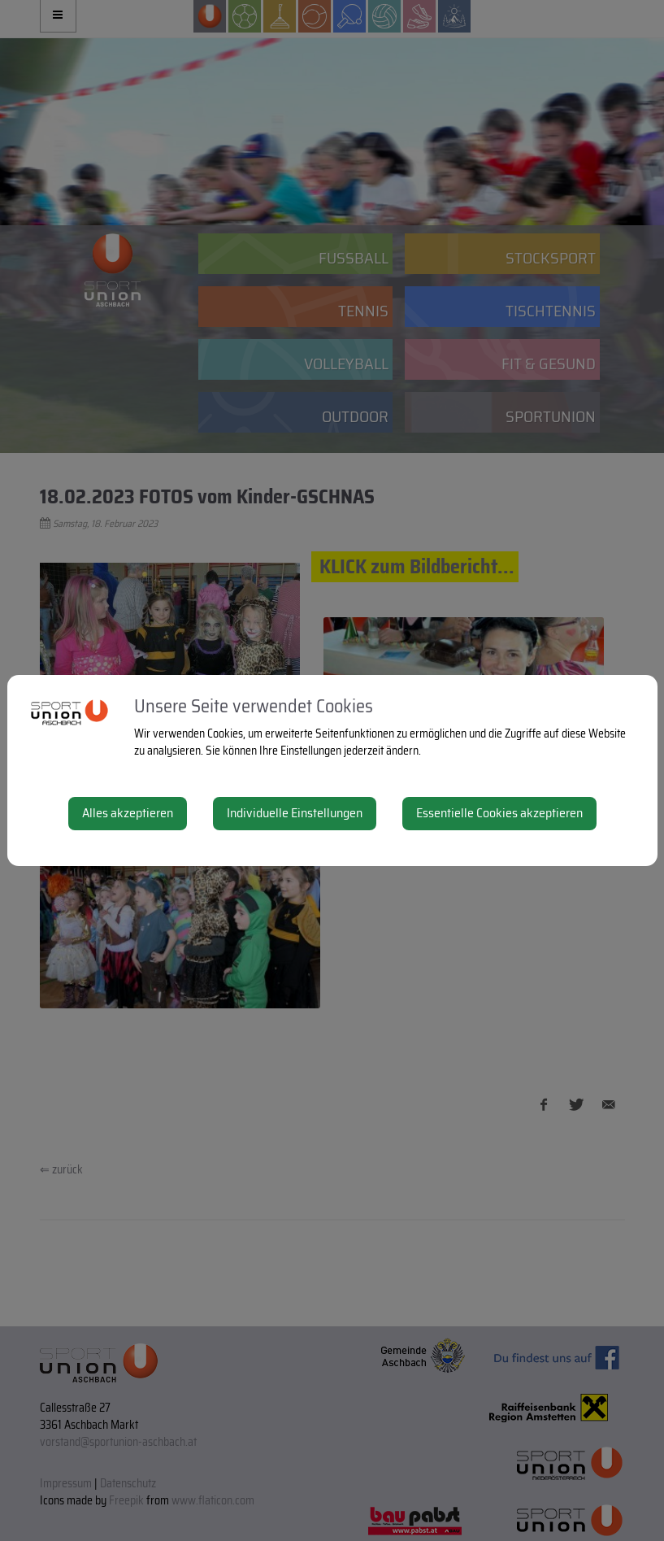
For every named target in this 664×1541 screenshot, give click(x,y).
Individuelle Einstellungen (294, 813)
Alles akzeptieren (127, 813)
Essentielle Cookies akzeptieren (499, 813)
